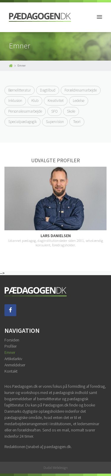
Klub (34, 100)
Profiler (10, 346)
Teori (77, 121)
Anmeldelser (14, 365)
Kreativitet (56, 100)
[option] (55, 207)
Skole (71, 111)
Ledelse (78, 100)
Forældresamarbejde (81, 90)
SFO (54, 111)
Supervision (55, 121)
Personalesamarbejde (25, 111)
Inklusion (15, 100)
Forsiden (11, 340)
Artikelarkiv (13, 358)
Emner (9, 352)
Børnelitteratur (19, 90)
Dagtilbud (47, 90)
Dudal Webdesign (56, 467)
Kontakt (10, 371)
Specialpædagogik (22, 121)
